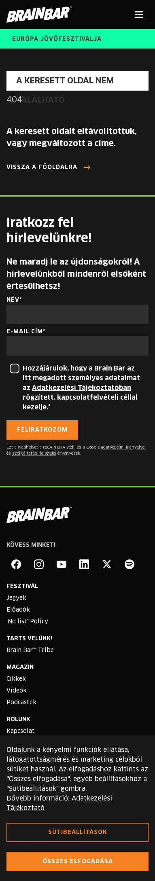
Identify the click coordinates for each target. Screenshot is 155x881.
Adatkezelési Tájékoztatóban (81, 388)
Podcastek (21, 702)
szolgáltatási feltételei (34, 453)
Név (12, 300)
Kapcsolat (20, 731)
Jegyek (16, 598)
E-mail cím (24, 332)
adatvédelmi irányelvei (123, 447)
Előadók (18, 610)
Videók (16, 691)
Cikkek (16, 679)
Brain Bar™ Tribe (30, 650)
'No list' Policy (27, 622)
